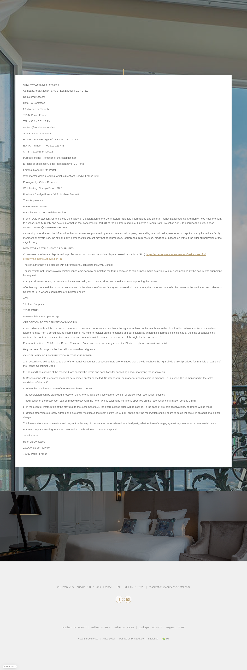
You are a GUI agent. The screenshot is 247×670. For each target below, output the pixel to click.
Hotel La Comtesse (88, 638)
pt (167, 639)
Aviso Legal (109, 638)
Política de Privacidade (131, 638)
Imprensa (153, 638)
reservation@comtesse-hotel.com (169, 587)
